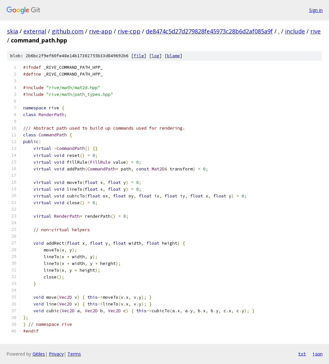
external (34, 31)
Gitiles (38, 354)
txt (302, 354)
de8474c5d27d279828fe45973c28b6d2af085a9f (209, 31)
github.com (68, 31)
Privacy (56, 354)
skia (12, 31)
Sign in (316, 10)
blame (173, 56)
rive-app (100, 31)
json (317, 354)
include (295, 31)
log (155, 56)
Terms (74, 354)
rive (315, 31)
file (139, 56)
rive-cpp (129, 31)
